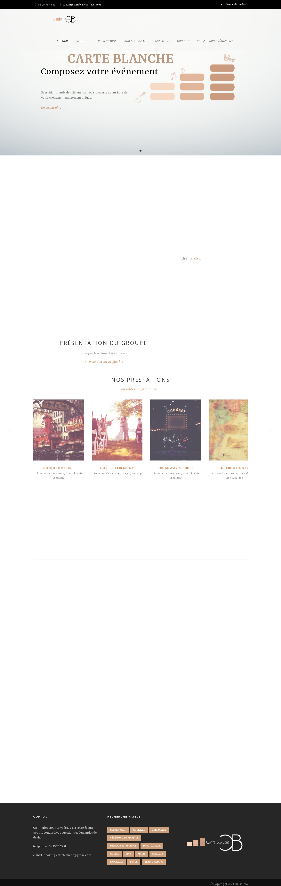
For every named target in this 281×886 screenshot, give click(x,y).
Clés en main (44, 470)
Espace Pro (162, 41)
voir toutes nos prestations (138, 389)
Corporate (60, 470)
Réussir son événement (215, 41)
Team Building (153, 858)
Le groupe (83, 41)
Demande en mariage (123, 842)
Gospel (127, 470)
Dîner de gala (236, 470)
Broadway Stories (168, 464)
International (223, 464)
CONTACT (183, 41)
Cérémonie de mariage (107, 470)
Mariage (113, 474)
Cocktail (207, 470)
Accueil (63, 41)
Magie (141, 850)
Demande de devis (237, 4)
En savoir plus (51, 108)
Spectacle (61, 474)
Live (218, 474)
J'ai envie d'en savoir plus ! (101, 362)
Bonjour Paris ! (57, 464)
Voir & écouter (135, 41)
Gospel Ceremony (113, 464)
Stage (134, 858)
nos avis (193, 258)
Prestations (107, 41)
